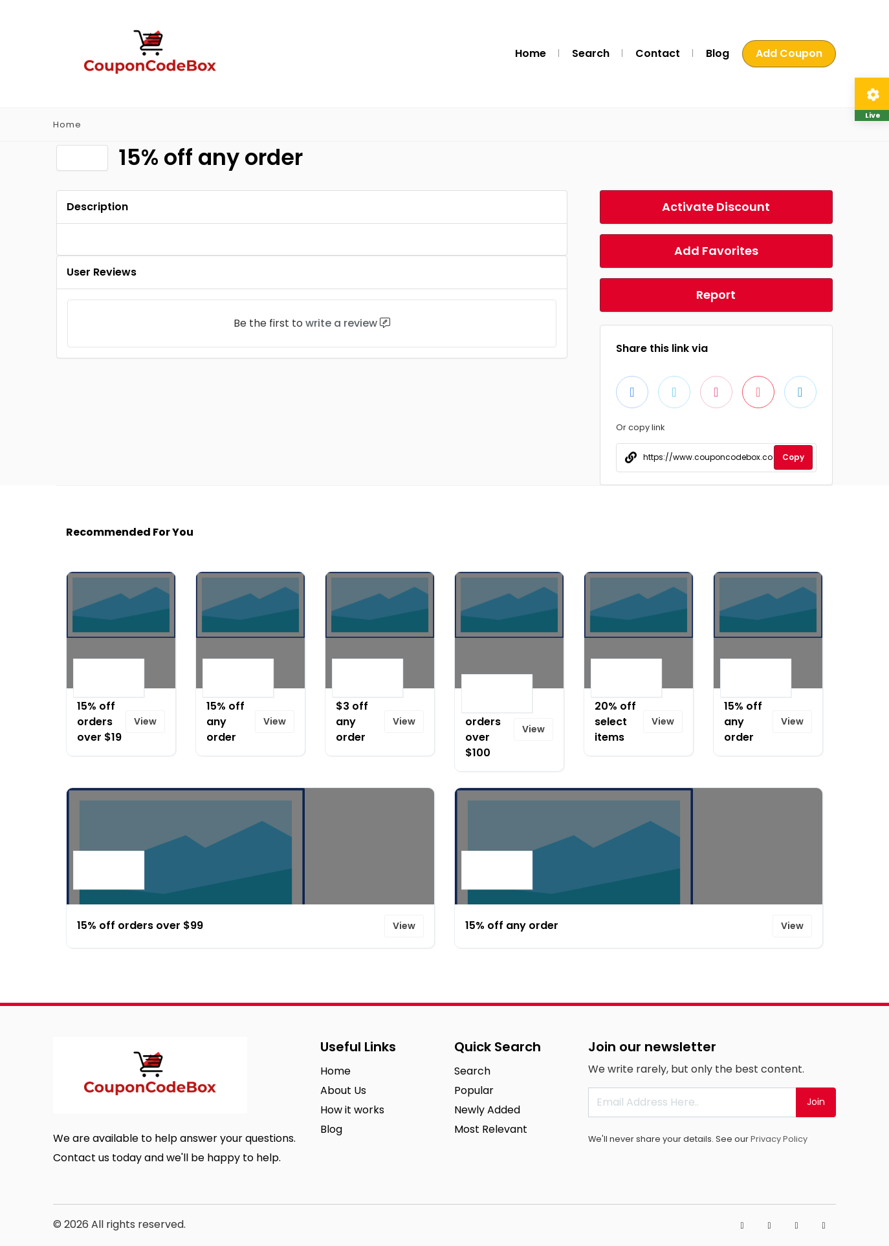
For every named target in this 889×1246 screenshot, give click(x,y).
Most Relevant (490, 1129)
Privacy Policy (779, 1138)
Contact (657, 53)
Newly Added (487, 1109)
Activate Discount (716, 207)
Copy (793, 457)
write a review (341, 323)
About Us (343, 1090)
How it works (352, 1109)
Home (530, 53)
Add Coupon (789, 53)
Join (816, 1101)
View (145, 721)
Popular (474, 1090)
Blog (717, 53)
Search (590, 53)
